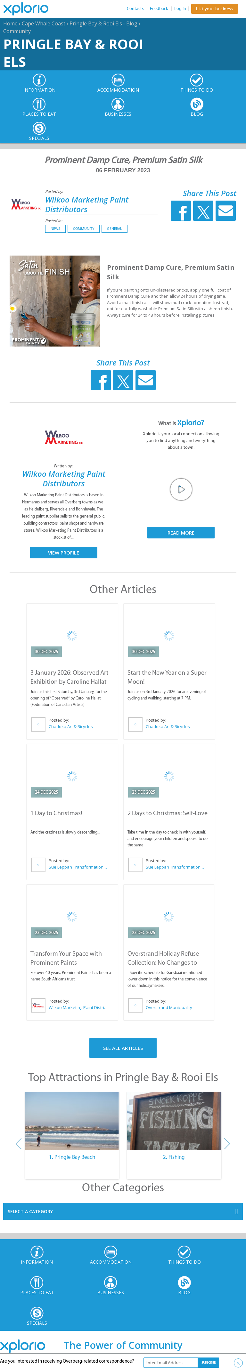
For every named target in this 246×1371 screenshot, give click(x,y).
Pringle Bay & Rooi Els (96, 23)
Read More (181, 532)
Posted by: (54, 191)
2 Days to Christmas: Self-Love (167, 813)
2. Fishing (174, 1157)
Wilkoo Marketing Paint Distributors (86, 204)
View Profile (63, 552)
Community (17, 31)
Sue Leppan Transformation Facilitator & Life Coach (78, 867)
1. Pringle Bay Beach (72, 1157)
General (114, 228)
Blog (131, 23)
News (55, 228)
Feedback (159, 8)
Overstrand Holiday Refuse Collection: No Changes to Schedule (163, 962)
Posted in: (53, 220)
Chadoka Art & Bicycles (71, 726)
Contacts (135, 8)
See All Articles (123, 1048)
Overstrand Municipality (169, 1007)
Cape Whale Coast (43, 23)
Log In (180, 8)
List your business (214, 9)
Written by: (64, 466)
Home (10, 23)
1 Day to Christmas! (56, 813)
